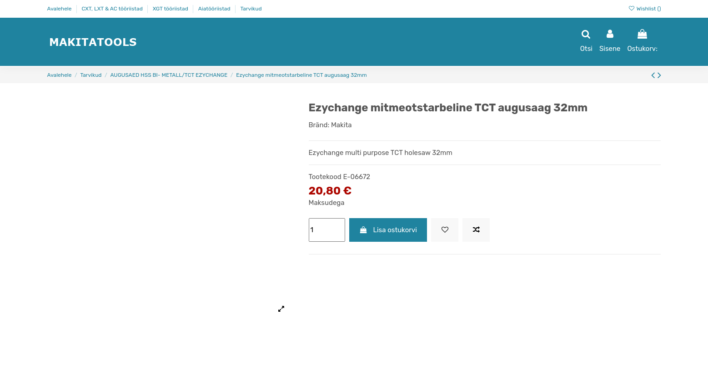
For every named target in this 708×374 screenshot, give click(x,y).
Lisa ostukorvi (388, 230)
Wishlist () (644, 8)
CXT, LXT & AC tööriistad (112, 8)
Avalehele (60, 8)
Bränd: (319, 125)
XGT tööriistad (171, 8)
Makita (341, 125)
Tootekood (325, 177)
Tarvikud (251, 8)
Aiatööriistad (215, 8)
